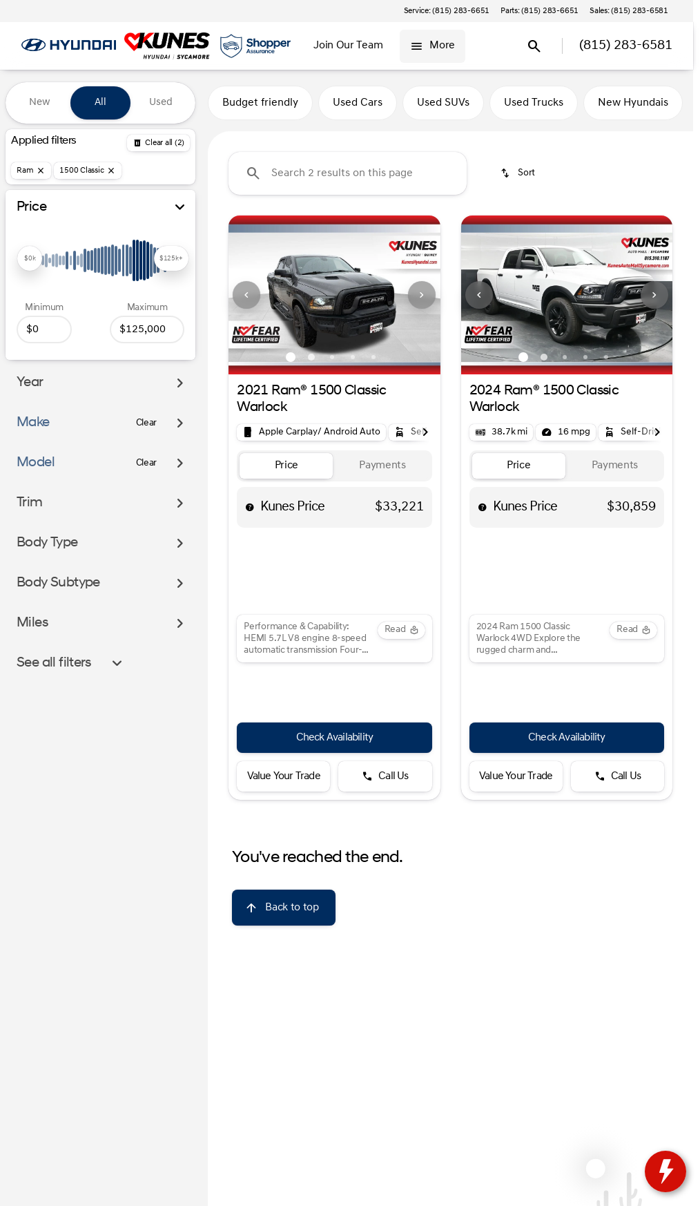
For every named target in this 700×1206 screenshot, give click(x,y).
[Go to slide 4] (352, 357)
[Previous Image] (246, 295)
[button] (244, 295)
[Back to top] (283, 908)
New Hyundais (633, 102)
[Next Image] (422, 295)
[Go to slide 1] (290, 357)
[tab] (286, 466)
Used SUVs (443, 102)
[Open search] (534, 46)
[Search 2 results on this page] (347, 173)
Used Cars (357, 102)
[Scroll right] (425, 432)
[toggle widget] (665, 1171)
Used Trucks (533, 102)
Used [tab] (161, 102)
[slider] (29, 258)
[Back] (158, 143)
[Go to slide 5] (373, 357)
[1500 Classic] (87, 170)
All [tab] (100, 102)
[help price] (250, 507)
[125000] (147, 329)
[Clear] (146, 423)
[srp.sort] (519, 173)
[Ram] (31, 170)
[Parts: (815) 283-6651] (539, 11)
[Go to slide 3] (332, 357)
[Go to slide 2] (311, 357)
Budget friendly (260, 102)
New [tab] (39, 102)
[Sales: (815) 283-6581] (629, 11)
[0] (44, 329)
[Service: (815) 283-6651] (446, 11)
